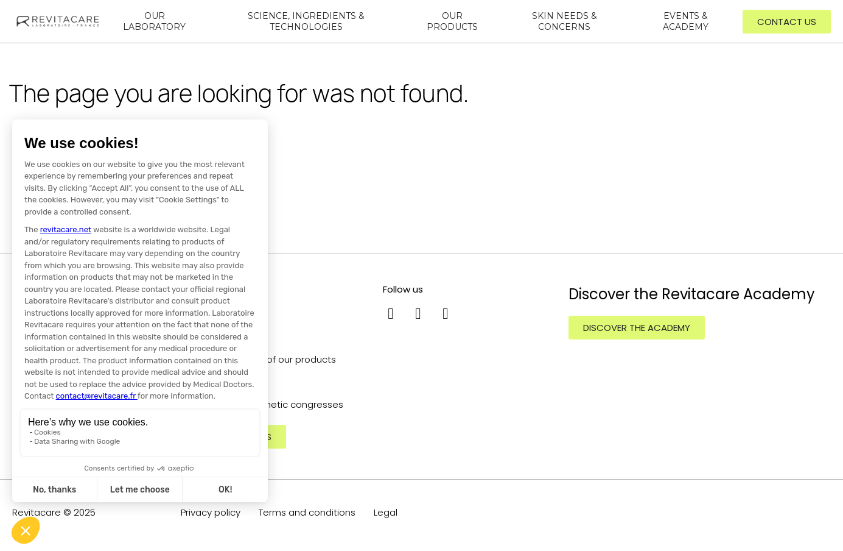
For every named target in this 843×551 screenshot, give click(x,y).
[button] (787, 22)
